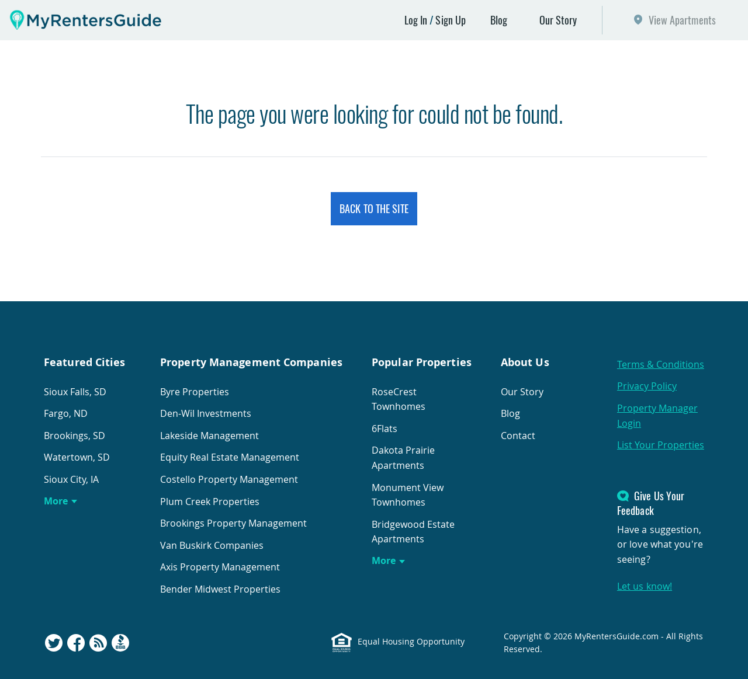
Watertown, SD (77, 457)
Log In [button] (416, 19)
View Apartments (682, 19)
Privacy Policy (647, 385)
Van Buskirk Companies (212, 545)
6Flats (384, 428)
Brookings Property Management (233, 523)
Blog (498, 19)
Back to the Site (374, 208)
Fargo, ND (66, 413)
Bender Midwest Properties (220, 589)
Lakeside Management (209, 435)
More (56, 501)
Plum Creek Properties (209, 501)
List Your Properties (660, 444)
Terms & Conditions (660, 364)
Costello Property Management (229, 479)
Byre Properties (194, 391)
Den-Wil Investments (205, 413)
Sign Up (450, 19)
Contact (518, 435)
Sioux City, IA (71, 479)
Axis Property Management (220, 566)
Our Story (558, 19)
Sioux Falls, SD (75, 391)
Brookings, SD (74, 435)
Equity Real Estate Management (229, 457)
